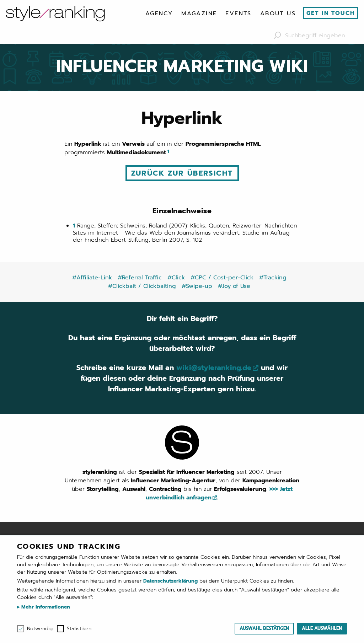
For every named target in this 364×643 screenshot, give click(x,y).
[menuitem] (159, 13)
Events (238, 13)
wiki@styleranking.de (213, 367)
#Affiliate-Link (92, 277)
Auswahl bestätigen (264, 628)
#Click (176, 277)
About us (278, 13)
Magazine (199, 13)
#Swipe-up (197, 286)
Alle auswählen (322, 628)
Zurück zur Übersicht (182, 173)
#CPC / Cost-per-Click (222, 277)
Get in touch (330, 13)
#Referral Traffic (140, 277)
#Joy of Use (234, 286)
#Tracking (273, 277)
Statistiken (79, 628)
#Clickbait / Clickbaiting (142, 286)
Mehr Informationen (45, 607)
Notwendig (40, 628)
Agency (159, 13)
